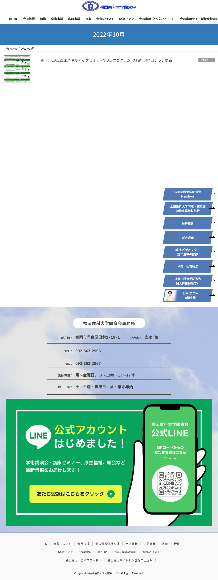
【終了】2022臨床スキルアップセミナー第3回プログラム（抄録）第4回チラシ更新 (104, 60)
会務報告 (85, 552)
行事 (177, 543)
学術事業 (132, 543)
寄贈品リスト (151, 552)
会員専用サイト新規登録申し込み (130, 560)
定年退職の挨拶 (125, 552)
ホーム (42, 543)
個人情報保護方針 (107, 543)
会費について (62, 543)
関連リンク (65, 552)
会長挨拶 (83, 543)
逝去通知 (103, 552)
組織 (165, 543)
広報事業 (150, 543)
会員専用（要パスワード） (84, 560)
